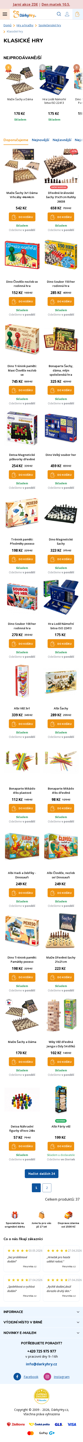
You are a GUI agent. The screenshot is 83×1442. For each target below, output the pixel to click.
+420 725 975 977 (41, 1351)
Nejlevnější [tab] (62, 140)
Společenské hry (50, 25)
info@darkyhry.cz (41, 1364)
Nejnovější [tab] (40, 140)
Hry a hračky (25, 25)
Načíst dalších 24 (41, 1174)
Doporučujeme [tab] (16, 140)
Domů (8, 25)
